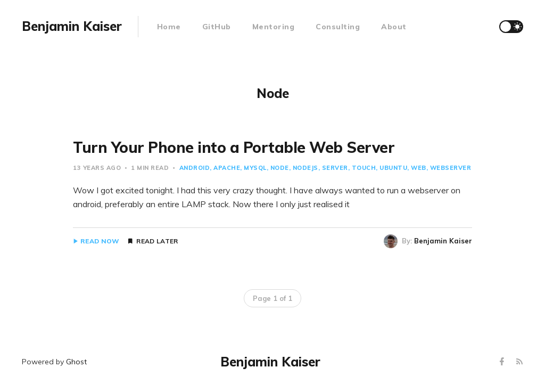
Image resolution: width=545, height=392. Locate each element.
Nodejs (305, 168)
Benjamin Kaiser (443, 240)
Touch (364, 168)
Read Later (157, 241)
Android (194, 168)
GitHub (216, 26)
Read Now (99, 241)
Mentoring (273, 26)
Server (335, 168)
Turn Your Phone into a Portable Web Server (233, 147)
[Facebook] (503, 362)
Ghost (76, 361)
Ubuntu (393, 168)
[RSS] (519, 362)
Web (418, 168)
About (394, 26)
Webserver (451, 168)
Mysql (255, 168)
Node (279, 168)
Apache (226, 168)
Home (169, 26)
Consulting (338, 26)
